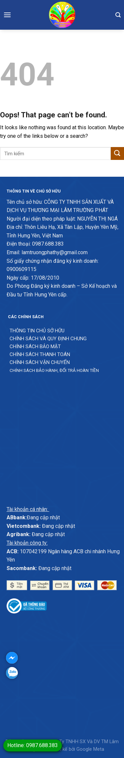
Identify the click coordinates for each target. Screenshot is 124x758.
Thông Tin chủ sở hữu (37, 331)
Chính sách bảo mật (35, 346)
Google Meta (90, 749)
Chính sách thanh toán (40, 354)
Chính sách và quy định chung (48, 339)
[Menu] (7, 15)
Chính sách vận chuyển (40, 362)
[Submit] (117, 153)
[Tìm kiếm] (118, 14)
